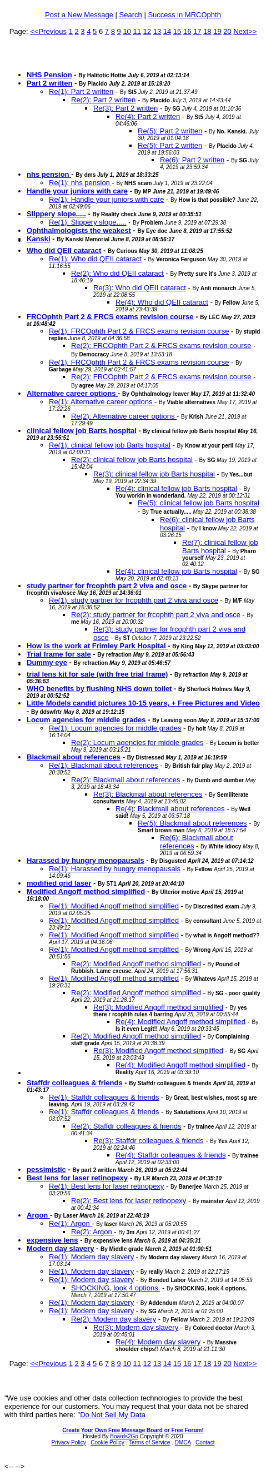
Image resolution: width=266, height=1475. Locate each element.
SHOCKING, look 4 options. (115, 1288)
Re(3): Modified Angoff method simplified (158, 1007)
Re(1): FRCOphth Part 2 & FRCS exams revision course (139, 331)
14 (167, 31)
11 (136, 31)
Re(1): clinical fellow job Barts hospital (109, 445)
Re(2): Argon (92, 1232)
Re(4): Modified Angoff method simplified (180, 1021)
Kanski (39, 239)
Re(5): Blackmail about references (192, 823)
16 (187, 31)
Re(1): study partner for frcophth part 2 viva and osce (133, 600)
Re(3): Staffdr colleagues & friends (148, 1140)
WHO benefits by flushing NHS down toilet (99, 688)
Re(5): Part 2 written (170, 131)
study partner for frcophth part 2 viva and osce (107, 586)
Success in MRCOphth (184, 15)
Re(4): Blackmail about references (170, 808)
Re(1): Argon (70, 1223)
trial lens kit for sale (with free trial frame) (97, 674)
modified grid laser (59, 883)
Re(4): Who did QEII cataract (162, 302)
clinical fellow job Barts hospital (82, 430)
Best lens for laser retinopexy (77, 1178)
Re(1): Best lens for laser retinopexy (106, 1186)
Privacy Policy (69, 1442)
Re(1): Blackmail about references (103, 765)
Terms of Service (149, 1442)
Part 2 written (49, 83)
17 (197, 31)
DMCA (183, 1442)
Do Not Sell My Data (112, 1415)
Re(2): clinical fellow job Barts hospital (132, 459)
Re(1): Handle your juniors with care (106, 199)
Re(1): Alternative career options (101, 402)
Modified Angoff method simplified (86, 891)
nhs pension (49, 174)
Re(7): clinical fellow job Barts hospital (220, 546)
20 (227, 31)
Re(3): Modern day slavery (135, 1327)
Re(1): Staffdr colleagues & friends (104, 1097)
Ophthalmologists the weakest (79, 230)
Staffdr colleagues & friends (75, 1083)
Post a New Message (79, 15)
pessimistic (46, 1169)
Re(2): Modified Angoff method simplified (136, 964)
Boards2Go (124, 1436)
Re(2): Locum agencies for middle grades (137, 742)
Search (130, 15)
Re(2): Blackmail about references (125, 780)
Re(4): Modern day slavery (158, 1342)
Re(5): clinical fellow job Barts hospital (198, 503)
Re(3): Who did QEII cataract (139, 288)
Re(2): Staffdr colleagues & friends (126, 1126)
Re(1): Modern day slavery (91, 1257)
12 (147, 31)
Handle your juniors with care (77, 191)
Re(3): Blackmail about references (148, 794)
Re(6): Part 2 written (192, 160)
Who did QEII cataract (64, 250)
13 (157, 31)
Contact (204, 1442)
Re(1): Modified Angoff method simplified (114, 906)
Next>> (245, 31)
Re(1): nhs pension (80, 182)
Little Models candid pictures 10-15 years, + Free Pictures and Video (143, 703)
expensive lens (52, 1240)
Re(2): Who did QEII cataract (117, 273)
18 (207, 31)
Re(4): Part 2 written (148, 116)
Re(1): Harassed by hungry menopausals (114, 869)
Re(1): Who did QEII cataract (95, 259)
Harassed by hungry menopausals (85, 860)
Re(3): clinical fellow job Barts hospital (154, 474)
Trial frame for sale (59, 654)
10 (127, 31)
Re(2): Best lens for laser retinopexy (128, 1200)
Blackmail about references (74, 757)
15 (177, 31)
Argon (38, 1215)
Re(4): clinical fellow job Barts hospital (176, 488)
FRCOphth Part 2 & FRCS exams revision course (110, 316)
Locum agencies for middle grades (86, 720)
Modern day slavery (60, 1248)
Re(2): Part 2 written (103, 100)
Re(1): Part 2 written (81, 91)
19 (217, 31)
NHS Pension (49, 75)
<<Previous (48, 31)
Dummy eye (47, 662)
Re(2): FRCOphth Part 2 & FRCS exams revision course (161, 345)
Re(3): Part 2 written (125, 108)
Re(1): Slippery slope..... (87, 222)
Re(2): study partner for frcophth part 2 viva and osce (155, 614)
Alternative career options (72, 393)
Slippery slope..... (56, 214)
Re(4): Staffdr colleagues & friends (170, 1155)
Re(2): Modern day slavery (113, 1319)
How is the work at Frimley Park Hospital (97, 646)
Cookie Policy (107, 1442)
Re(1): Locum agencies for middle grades (115, 728)
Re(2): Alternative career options (124, 416)
